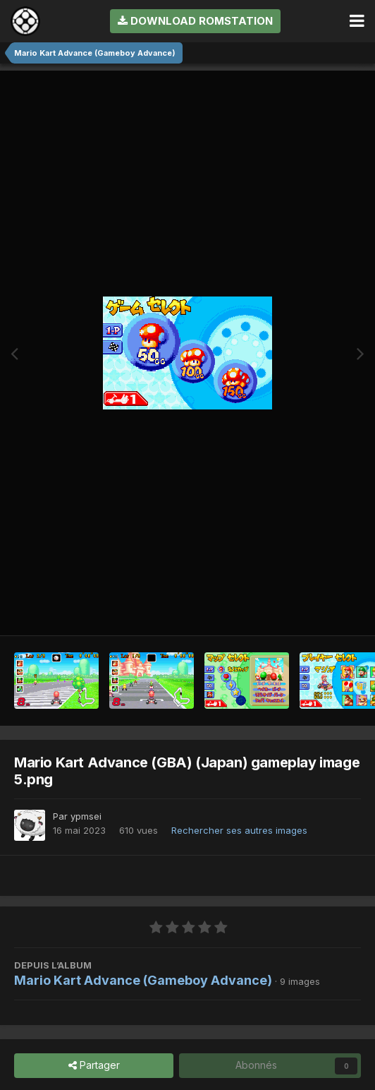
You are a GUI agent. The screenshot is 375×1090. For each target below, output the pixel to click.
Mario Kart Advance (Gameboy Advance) (143, 980)
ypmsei (86, 816)
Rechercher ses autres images (239, 830)
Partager (94, 1065)
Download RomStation (195, 21)
